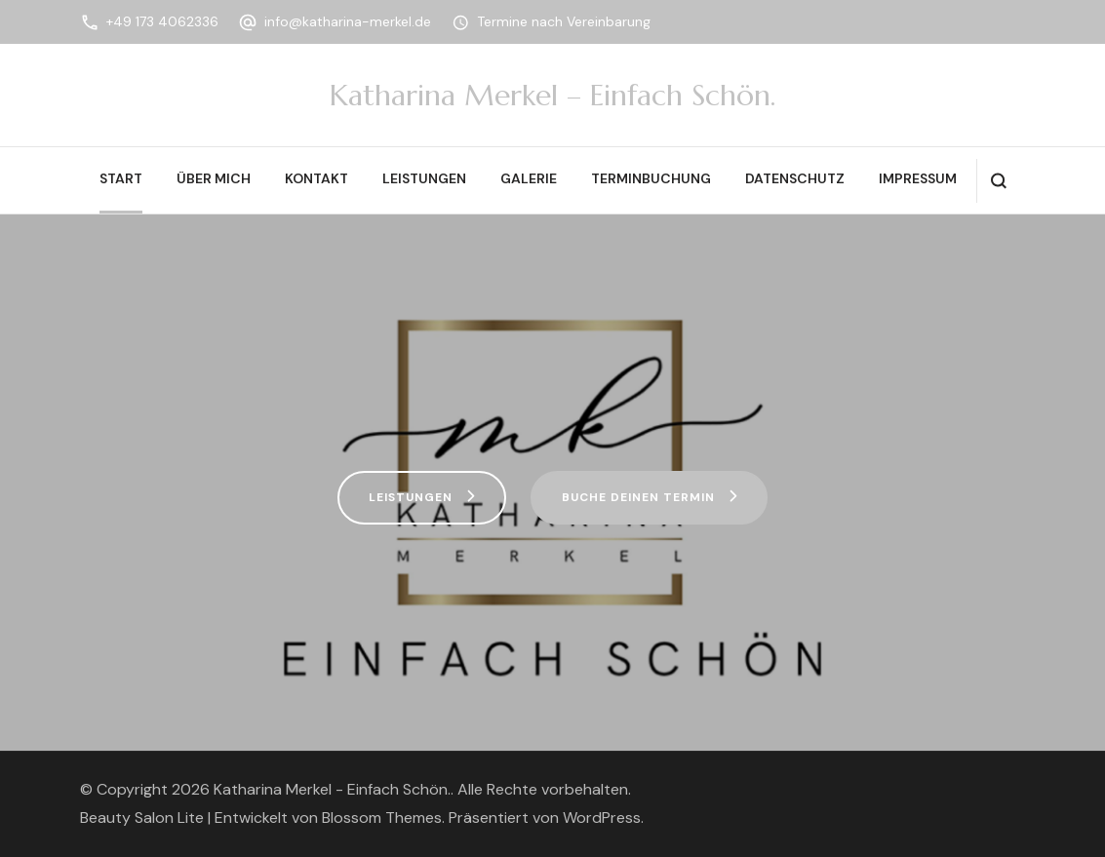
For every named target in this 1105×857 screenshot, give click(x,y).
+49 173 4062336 (162, 21)
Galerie (528, 178)
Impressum (918, 178)
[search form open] (998, 181)
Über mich (214, 178)
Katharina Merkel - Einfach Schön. (332, 789)
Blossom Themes (382, 817)
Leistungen (424, 178)
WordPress (602, 817)
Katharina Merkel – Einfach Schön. (552, 95)
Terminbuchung (651, 178)
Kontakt (316, 178)
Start (120, 178)
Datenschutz (795, 178)
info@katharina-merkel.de (347, 21)
